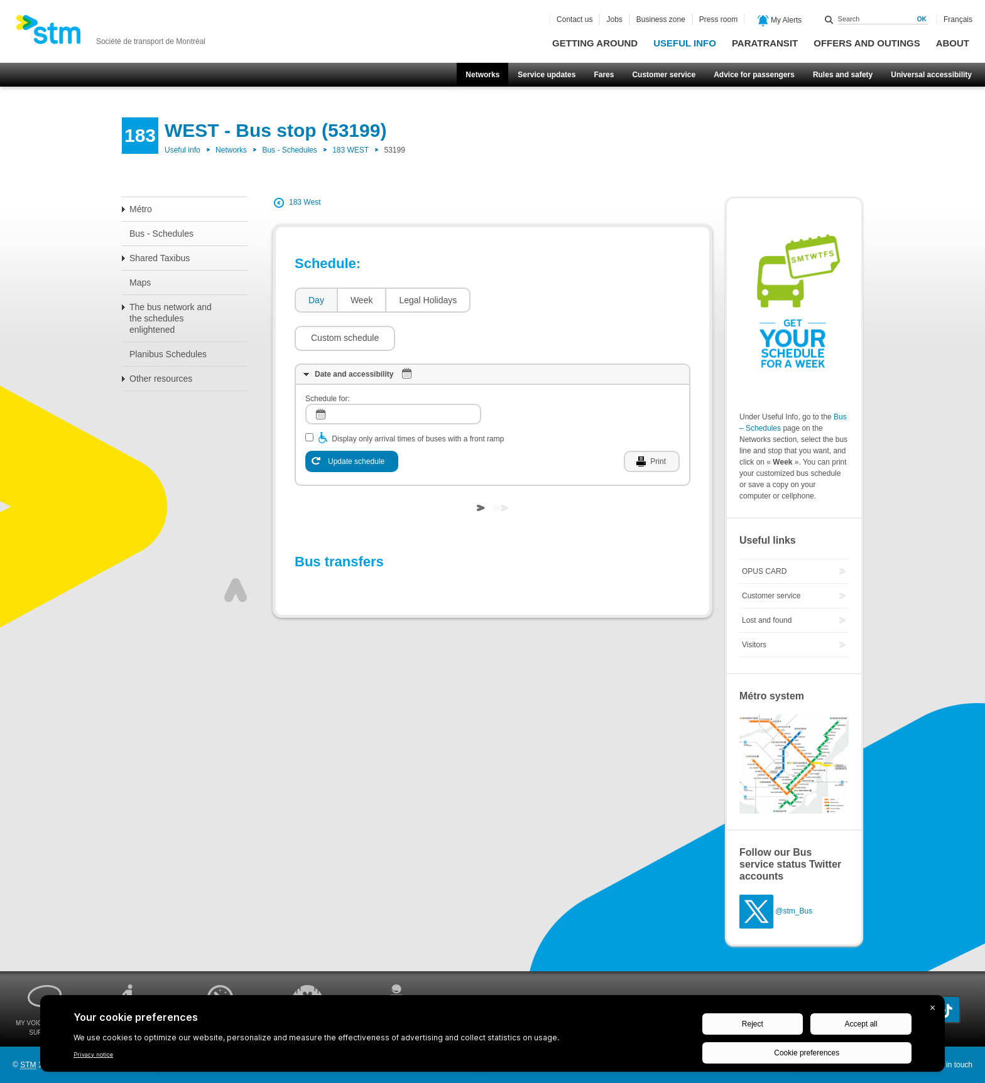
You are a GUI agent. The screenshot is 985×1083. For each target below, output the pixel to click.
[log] (393, 376)
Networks (482, 74)
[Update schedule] (351, 423)
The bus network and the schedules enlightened (170, 318)
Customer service (663, 74)
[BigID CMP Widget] (492, 1036)
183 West (304, 202)
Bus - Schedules (289, 150)
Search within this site (829, 19)
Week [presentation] (362, 300)
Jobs (614, 19)
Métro (140, 209)
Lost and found (767, 620)
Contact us (574, 19)
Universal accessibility (931, 74)
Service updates (546, 74)
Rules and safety (843, 74)
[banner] (110, 33)
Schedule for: (327, 361)
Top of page (235, 552)
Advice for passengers (754, 74)
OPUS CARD (764, 571)
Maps (140, 282)
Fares (604, 74)
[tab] (316, 300)
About (952, 43)
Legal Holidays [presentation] (428, 300)
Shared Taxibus (159, 258)
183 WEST (350, 150)
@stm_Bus (793, 911)
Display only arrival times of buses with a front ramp (418, 401)
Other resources (160, 379)
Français (958, 19)
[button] (527, 300)
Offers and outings (867, 43)
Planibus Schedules (168, 354)
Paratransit (765, 43)
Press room (718, 19)
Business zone (660, 19)
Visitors (754, 644)
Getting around (595, 43)
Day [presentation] (316, 300)
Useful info (684, 43)
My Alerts (780, 20)
